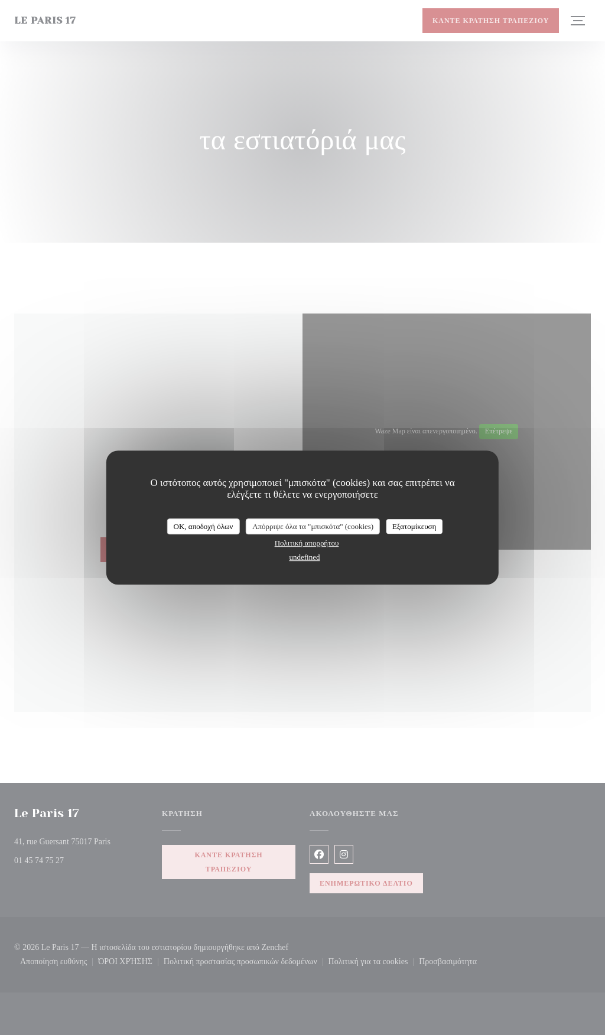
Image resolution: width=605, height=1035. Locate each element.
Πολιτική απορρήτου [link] (307, 542)
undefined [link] (305, 557)
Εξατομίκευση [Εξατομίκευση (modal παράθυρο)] (414, 526)
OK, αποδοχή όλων (203, 526)
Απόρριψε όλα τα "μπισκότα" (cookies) (312, 526)
